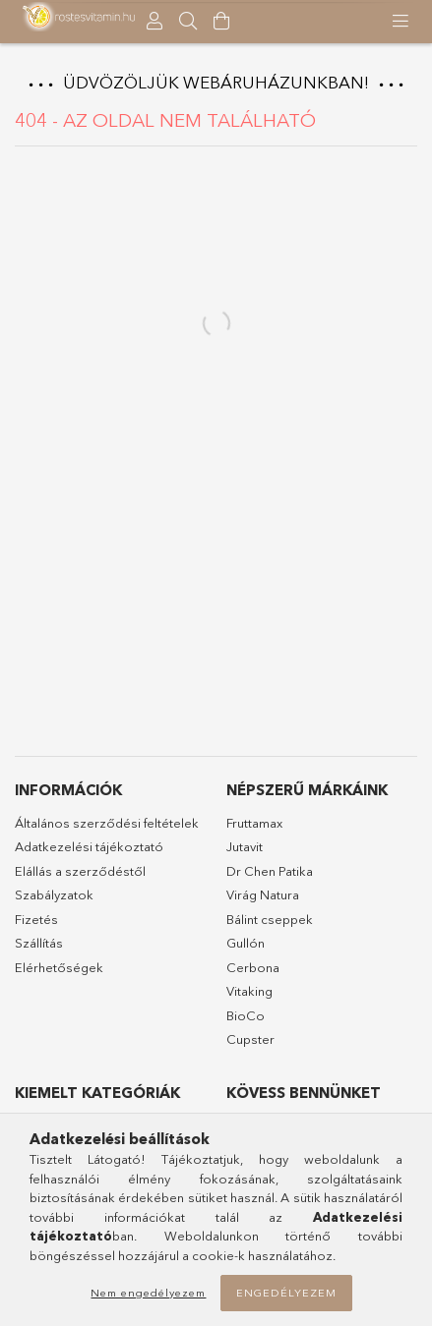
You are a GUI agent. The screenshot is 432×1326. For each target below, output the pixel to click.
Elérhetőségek (59, 967)
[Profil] (154, 21)
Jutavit (244, 846)
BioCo (245, 1015)
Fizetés (36, 919)
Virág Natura (262, 894)
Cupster (250, 1039)
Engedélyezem (286, 1292)
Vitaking (249, 991)
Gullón (245, 943)
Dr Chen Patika (269, 871)
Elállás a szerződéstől (80, 871)
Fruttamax (254, 823)
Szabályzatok (54, 894)
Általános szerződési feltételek (107, 823)
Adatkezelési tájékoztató (89, 846)
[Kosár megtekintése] (221, 21)
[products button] (400, 21)
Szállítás (39, 943)
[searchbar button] (188, 21)
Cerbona (252, 967)
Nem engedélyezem (148, 1292)
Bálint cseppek (269, 919)
